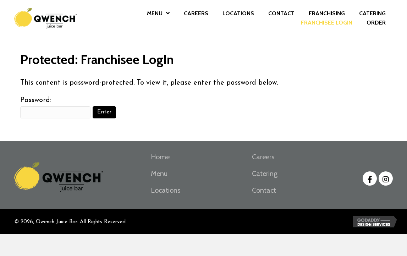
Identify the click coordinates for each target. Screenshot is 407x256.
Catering (264, 173)
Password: (55, 107)
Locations (165, 190)
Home (160, 157)
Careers (263, 157)
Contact (264, 190)
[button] (370, 178)
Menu (159, 173)
